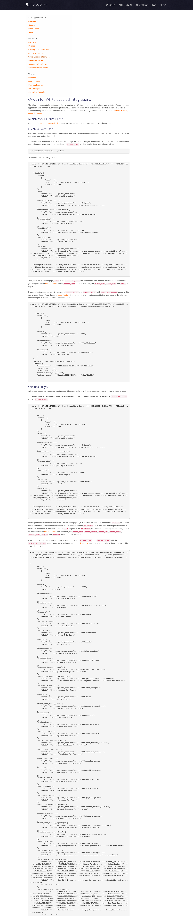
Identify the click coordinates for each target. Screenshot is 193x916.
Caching (31, 23)
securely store (99, 212)
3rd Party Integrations (37, 51)
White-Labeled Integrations (39, 55)
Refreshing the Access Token (99, 905)
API (36, 5)
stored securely (117, 461)
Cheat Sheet (142, 5)
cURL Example (34, 80)
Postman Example (35, 83)
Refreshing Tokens (35, 59)
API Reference (125, 5)
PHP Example (34, 87)
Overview (110, 5)
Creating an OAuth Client (38, 48)
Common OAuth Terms (37, 62)
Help (154, 5)
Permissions (33, 44)
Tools (30, 31)
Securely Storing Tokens (38, 66)
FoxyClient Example (36, 90)
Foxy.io (163, 5)
